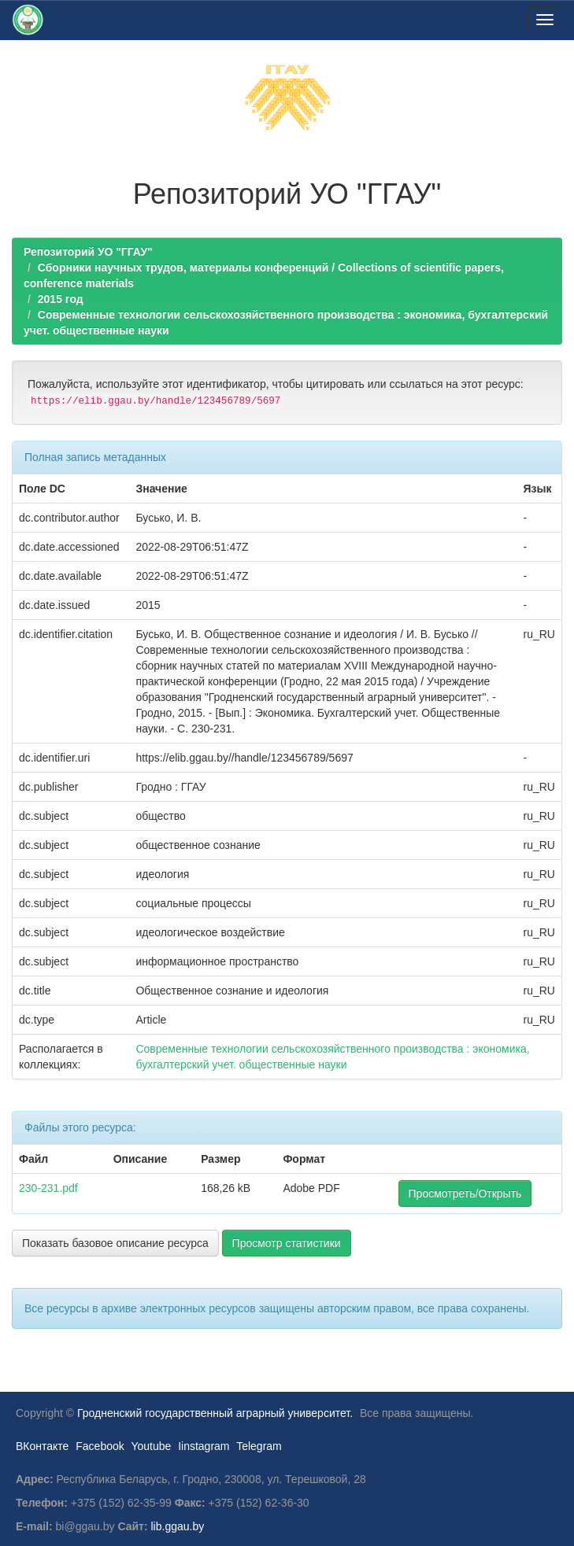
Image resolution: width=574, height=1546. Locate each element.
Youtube (151, 1446)
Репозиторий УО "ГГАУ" (88, 251)
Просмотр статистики (286, 1243)
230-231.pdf (48, 1188)
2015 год (60, 299)
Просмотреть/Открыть (465, 1193)
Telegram (259, 1446)
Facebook (100, 1446)
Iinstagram (203, 1446)
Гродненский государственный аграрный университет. (215, 1413)
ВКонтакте (42, 1446)
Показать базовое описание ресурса (115, 1243)
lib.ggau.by (178, 1526)
